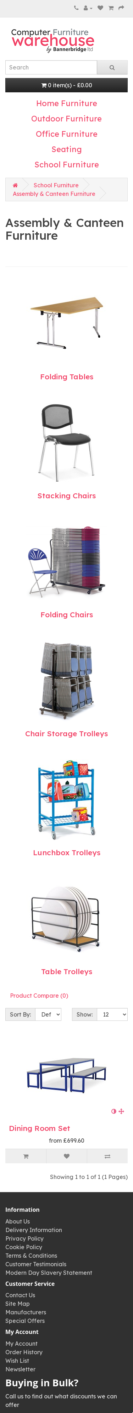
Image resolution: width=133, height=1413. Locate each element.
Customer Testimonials (35, 1264)
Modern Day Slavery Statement (48, 1272)
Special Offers (25, 1320)
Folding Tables (66, 376)
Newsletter (20, 1369)
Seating (66, 149)
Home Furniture (66, 103)
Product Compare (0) (39, 995)
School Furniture (66, 165)
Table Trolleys (66, 971)
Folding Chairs (66, 614)
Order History (24, 1352)
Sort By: (20, 1014)
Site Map (17, 1303)
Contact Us (20, 1295)
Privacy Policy (24, 1238)
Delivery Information (33, 1229)
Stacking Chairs (66, 495)
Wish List (17, 1360)
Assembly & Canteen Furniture (54, 193)
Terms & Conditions (31, 1255)
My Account (21, 1343)
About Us (17, 1221)
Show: (85, 1014)
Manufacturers (25, 1312)
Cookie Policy (23, 1247)
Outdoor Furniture (66, 119)
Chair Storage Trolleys (66, 733)
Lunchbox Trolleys (66, 852)
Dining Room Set (39, 1128)
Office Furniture (67, 134)
